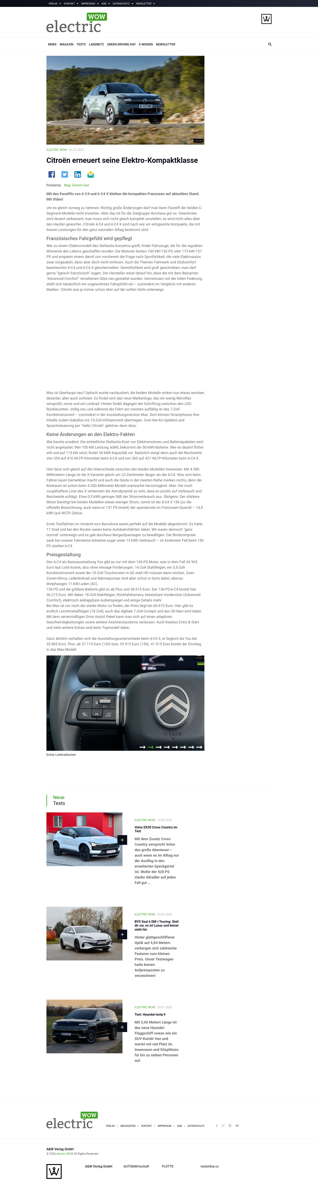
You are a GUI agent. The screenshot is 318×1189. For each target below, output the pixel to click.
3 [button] (159, 747)
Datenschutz (196, 1126)
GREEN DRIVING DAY (121, 44)
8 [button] (199, 747)
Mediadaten (127, 1126)
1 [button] (143, 747)
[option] (125, 707)
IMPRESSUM (88, 3)
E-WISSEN (146, 44)
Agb (179, 1126)
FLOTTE (167, 1166)
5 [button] (175, 747)
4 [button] (167, 747)
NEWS (52, 44)
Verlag (110, 1126)
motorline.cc (210, 1166)
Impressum (164, 1126)
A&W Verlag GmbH (60, 1149)
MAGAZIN (66, 44)
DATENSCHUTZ (121, 3)
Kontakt (146, 1126)
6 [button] (183, 747)
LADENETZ (96, 44)
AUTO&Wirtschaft (136, 1166)
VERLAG (52, 3)
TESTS (81, 44)
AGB (104, 3)
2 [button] (151, 747)
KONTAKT (69, 3)
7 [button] (191, 747)
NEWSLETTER (143, 3)
